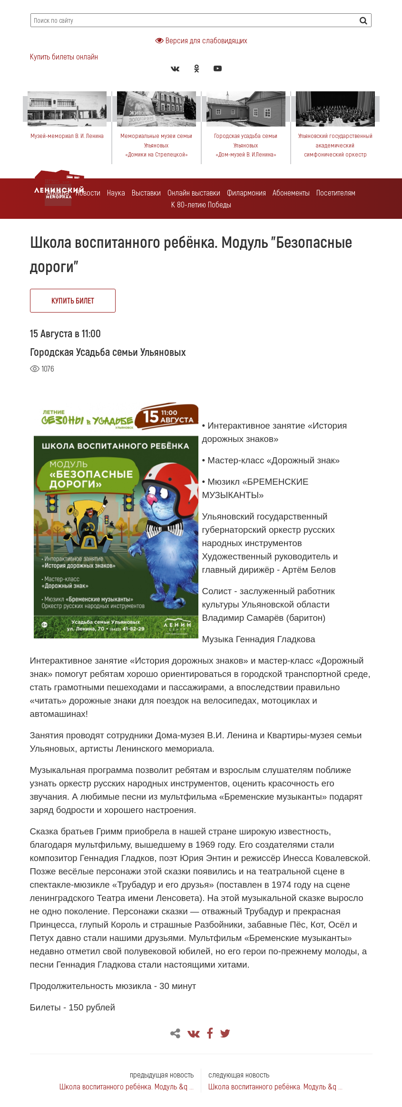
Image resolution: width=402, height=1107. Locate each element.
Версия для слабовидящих (201, 40)
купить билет (72, 300)
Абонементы (291, 192)
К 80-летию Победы (201, 204)
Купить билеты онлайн (64, 56)
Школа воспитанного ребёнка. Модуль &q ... (126, 1086)
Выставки (146, 192)
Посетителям (335, 192)
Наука (116, 192)
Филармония (246, 192)
